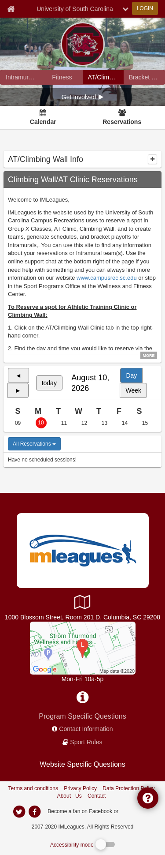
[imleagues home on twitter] (19, 812)
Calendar (43, 121)
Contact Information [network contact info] (86, 728)
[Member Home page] (11, 8)
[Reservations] (122, 117)
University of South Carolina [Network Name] (75, 8)
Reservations (122, 121)
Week (133, 390)
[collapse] (152, 159)
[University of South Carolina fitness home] (61, 77)
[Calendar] (43, 117)
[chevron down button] (125, 9)
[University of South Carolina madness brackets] (144, 77)
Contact (97, 796)
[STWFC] (83, 647)
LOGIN (145, 8)
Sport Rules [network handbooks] (86, 742)
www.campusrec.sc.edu (107, 277)
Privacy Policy (80, 788)
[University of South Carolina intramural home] (20, 77)
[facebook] (137, 810)
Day (131, 375)
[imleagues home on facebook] (35, 812)
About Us (69, 796)
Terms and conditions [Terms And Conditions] (33, 788)
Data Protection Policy (128, 788)
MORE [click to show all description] (149, 355)
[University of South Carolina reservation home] (103, 77)
